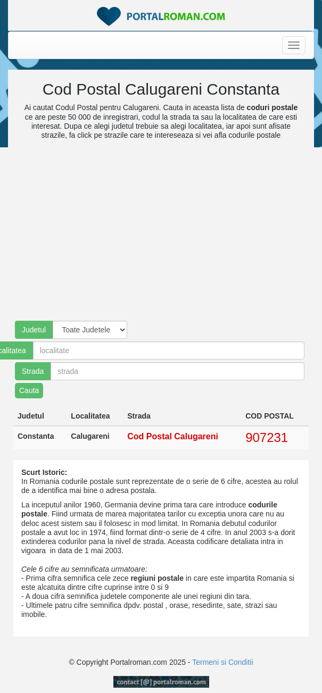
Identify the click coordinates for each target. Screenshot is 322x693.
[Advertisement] (155, 235)
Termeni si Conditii (222, 662)
